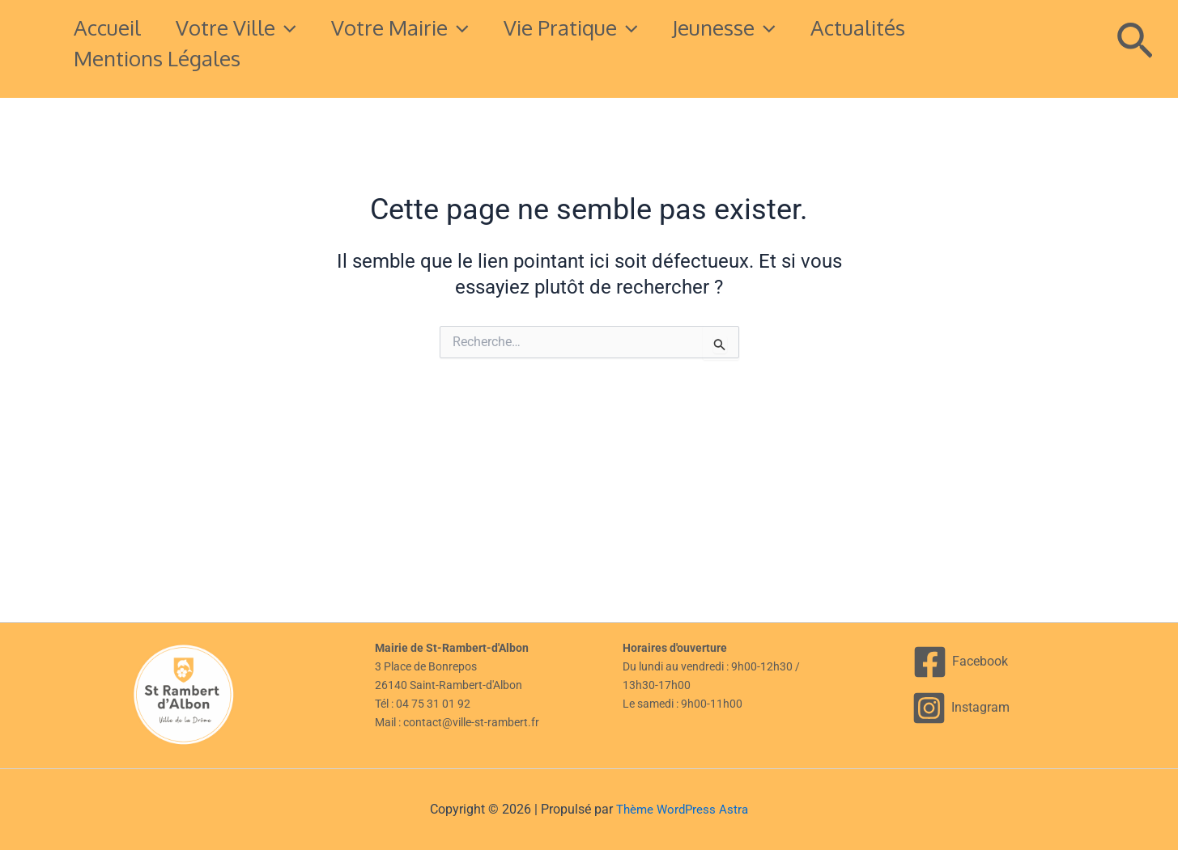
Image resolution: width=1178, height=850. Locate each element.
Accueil (111, 27)
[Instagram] (960, 708)
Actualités (897, 27)
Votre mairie (418, 27)
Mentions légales (161, 57)
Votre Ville (247, 27)
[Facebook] (961, 662)
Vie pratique (596, 27)
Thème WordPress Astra (682, 809)
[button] (297, 27)
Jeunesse (757, 27)
